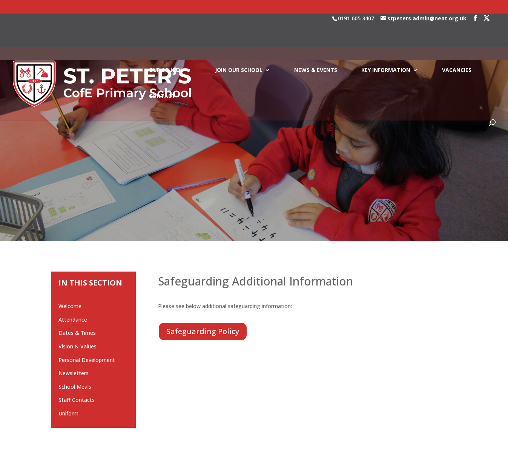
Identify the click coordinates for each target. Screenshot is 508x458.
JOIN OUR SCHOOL (238, 37)
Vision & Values (77, 346)
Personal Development (86, 359)
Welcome (69, 306)
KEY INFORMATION (385, 37)
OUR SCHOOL (166, 37)
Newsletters (73, 373)
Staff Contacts (76, 399)
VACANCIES (456, 37)
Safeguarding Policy (202, 331)
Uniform (68, 413)
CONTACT (162, 63)
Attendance (72, 319)
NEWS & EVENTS (315, 37)
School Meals (74, 386)
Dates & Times (77, 332)
